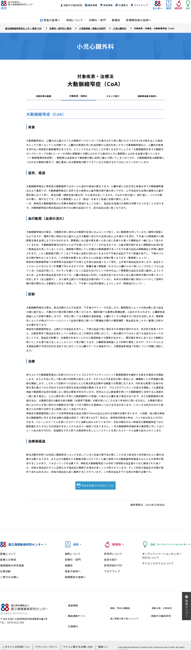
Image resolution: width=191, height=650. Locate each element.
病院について (73, 556)
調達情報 (122, 5)
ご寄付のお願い (9, 579)
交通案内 (137, 5)
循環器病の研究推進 (12, 567)
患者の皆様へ (73, 573)
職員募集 (106, 5)
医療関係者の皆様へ (147, 97)
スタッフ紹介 (112, 97)
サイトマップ (135, 11)
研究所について (113, 556)
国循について (8, 556)
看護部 (69, 567)
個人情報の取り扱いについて (126, 614)
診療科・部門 (73, 561)
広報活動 (5, 573)
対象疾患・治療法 (78, 96)
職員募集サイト (77, 614)
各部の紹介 (110, 561)
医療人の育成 (8, 561)
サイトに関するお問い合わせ (75, 644)
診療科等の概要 (43, 97)
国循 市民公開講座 (121, 607)
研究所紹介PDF (113, 567)
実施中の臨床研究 (86, 5)
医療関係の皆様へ (75, 579)
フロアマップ (112, 573)
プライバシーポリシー (45, 644)
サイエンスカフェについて (158, 565)
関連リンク (99, 644)
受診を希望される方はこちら (98, 487)
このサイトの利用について (16, 644)
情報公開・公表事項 (162, 607)
